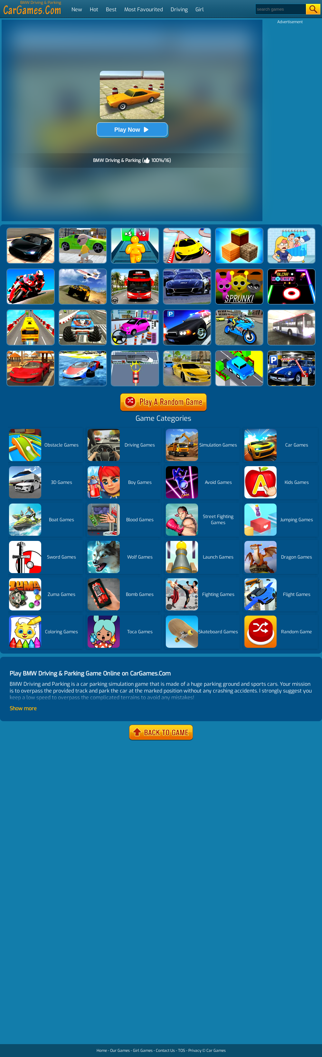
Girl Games (143, 1050)
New (76, 9)
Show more (23, 708)
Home (102, 1050)
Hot (94, 9)
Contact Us (165, 1050)
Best (111, 9)
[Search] (280, 9)
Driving (179, 9)
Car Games (216, 1050)
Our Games (120, 1050)
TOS (181, 1050)
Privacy (194, 1050)
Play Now (132, 130)
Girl (199, 9)
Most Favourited (143, 9)
